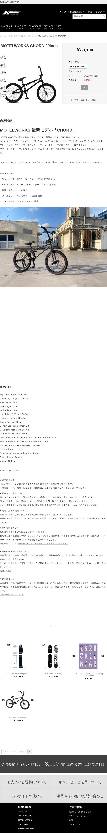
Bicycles (48, 26)
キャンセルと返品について (12, 595)
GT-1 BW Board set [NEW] (18, 674)
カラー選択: (74, 62)
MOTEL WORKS (25, 820)
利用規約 (72, 820)
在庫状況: (73, 80)
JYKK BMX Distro (25, 816)
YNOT (58, 26)
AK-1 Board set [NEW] (53, 674)
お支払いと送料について (26, 782)
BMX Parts (20, 26)
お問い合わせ (75, 71)
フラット (31, 36)
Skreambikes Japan (26, 829)
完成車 (22, 36)
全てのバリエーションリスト (85, 100)
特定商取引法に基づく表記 (80, 812)
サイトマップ (74, 824)
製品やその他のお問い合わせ (80, 796)
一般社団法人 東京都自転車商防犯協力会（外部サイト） (43, 544)
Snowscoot (22, 811)
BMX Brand (7, 26)
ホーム (3, 36)
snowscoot (35, 26)
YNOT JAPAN (23, 824)
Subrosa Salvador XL (17, 718)
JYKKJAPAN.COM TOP (9, 2)
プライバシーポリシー (78, 816)
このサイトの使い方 (27, 796)
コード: (72, 76)
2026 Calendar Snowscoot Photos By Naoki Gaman (88, 675)
